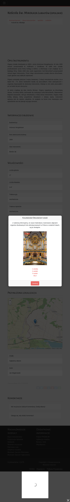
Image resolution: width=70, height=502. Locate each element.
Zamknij (35, 283)
